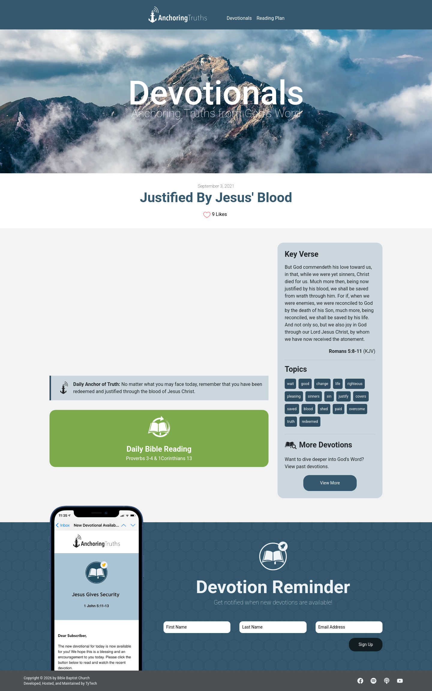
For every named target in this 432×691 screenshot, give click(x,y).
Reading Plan (270, 18)
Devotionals (239, 18)
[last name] (272, 627)
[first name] (197, 627)
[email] (349, 627)
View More (330, 482)
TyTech (91, 683)
